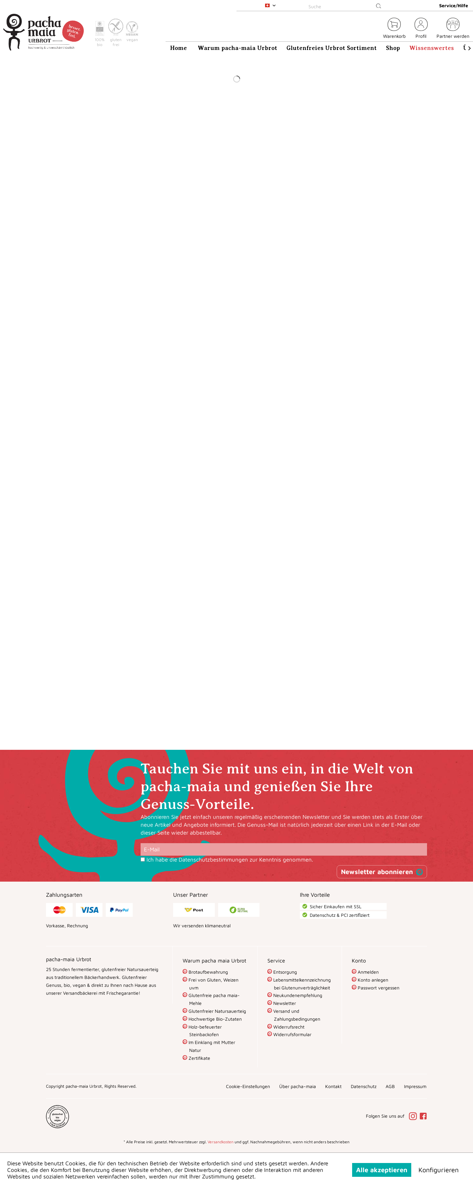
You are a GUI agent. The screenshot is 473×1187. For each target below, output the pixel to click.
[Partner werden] (453, 29)
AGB (390, 1086)
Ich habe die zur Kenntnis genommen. (229, 859)
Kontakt (333, 1086)
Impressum (415, 1086)
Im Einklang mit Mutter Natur (211, 1046)
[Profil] (421, 29)
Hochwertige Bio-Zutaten (214, 1019)
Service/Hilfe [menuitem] (453, 5)
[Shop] (393, 48)
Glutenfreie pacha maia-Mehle (213, 999)
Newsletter (284, 1003)
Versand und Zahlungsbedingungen (296, 1015)
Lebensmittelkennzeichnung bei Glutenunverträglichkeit (301, 983)
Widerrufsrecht (288, 1027)
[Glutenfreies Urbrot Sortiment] (331, 48)
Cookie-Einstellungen (248, 1086)
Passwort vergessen (377, 987)
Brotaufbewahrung (207, 972)
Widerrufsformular (291, 1034)
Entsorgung (284, 972)
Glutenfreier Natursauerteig (216, 1011)
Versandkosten (221, 1141)
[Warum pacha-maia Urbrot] (237, 48)
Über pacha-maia (297, 1086)
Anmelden (367, 972)
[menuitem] (346, 5)
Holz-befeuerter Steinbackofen (204, 1030)
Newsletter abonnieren (377, 871)
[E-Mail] (284, 849)
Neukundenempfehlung (297, 995)
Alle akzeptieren (381, 1170)
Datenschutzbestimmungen (213, 859)
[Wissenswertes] (432, 48)
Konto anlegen (372, 980)
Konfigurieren (438, 1170)
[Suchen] (378, 6)
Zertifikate (198, 1058)
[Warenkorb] (394, 29)
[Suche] (346, 6)
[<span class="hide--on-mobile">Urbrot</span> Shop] (374, 29)
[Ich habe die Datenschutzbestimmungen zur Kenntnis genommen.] (143, 859)
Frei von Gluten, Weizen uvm (212, 983)
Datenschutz (363, 1086)
